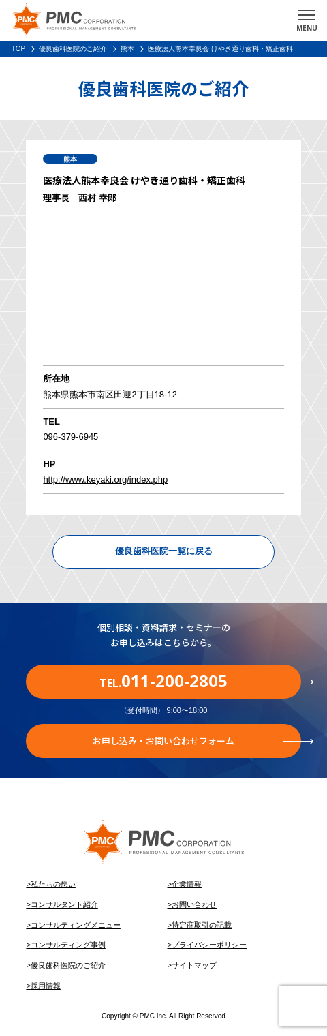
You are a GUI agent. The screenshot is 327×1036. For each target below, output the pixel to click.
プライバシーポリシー (209, 945)
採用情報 (46, 985)
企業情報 (187, 884)
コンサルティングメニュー (76, 925)
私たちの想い (53, 884)
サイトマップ (194, 965)
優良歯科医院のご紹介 (73, 48)
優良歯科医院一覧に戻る (164, 551)
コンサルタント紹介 (64, 904)
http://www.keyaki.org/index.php (105, 479)
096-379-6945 (70, 436)
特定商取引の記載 (202, 925)
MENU (306, 28)
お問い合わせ (194, 904)
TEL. (200, 680)
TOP (18, 48)
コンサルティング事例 (68, 945)
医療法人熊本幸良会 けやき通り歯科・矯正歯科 (220, 48)
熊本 (127, 48)
